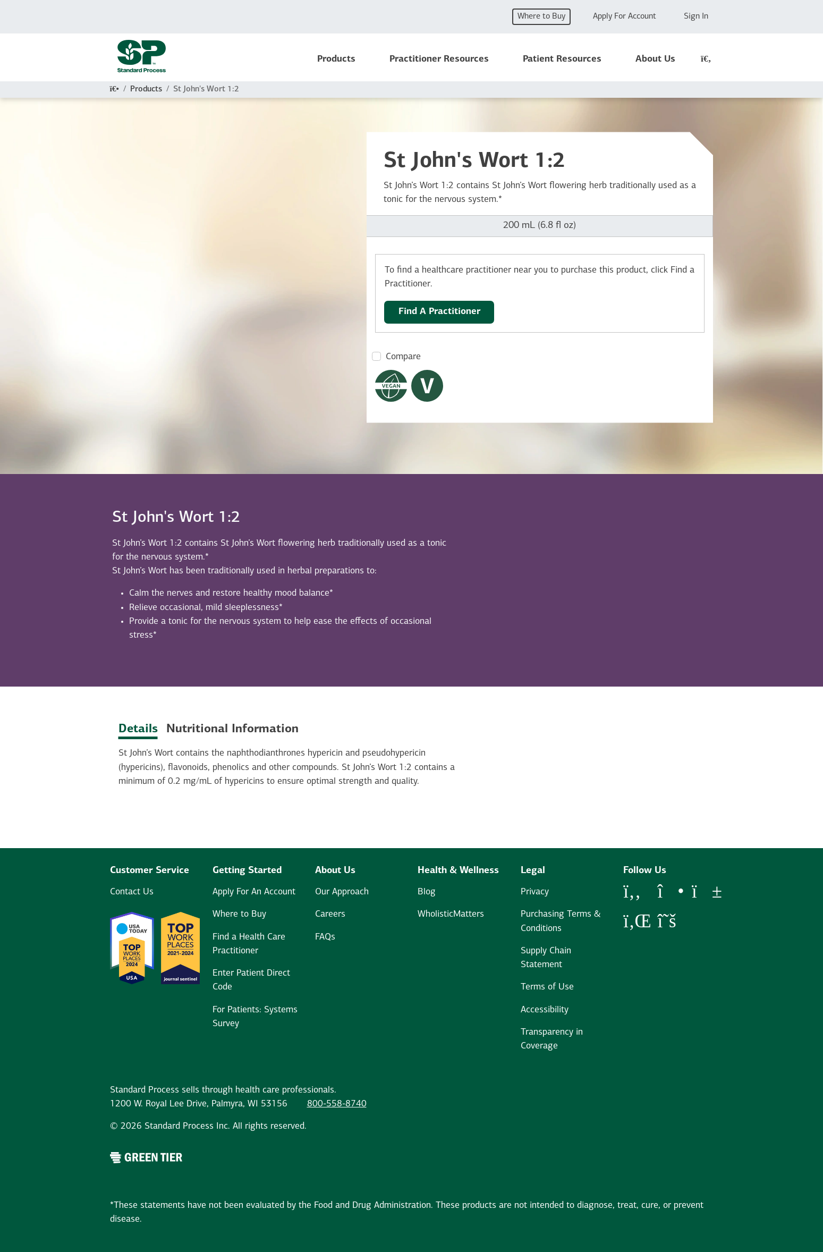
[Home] (115, 89)
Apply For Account (624, 16)
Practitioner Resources (439, 59)
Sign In (696, 16)
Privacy (535, 891)
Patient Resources (562, 59)
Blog (427, 891)
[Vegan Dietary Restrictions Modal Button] (391, 386)
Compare (403, 356)
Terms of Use (547, 987)
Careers (330, 914)
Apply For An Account (254, 891)
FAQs (325, 937)
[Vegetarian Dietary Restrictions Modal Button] (427, 386)
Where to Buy (541, 16)
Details (138, 729)
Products (336, 59)
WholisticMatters (451, 914)
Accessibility (545, 1009)
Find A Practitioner (439, 311)
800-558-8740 (337, 1104)
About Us (655, 59)
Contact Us (132, 891)
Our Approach (342, 891)
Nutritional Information (232, 729)
